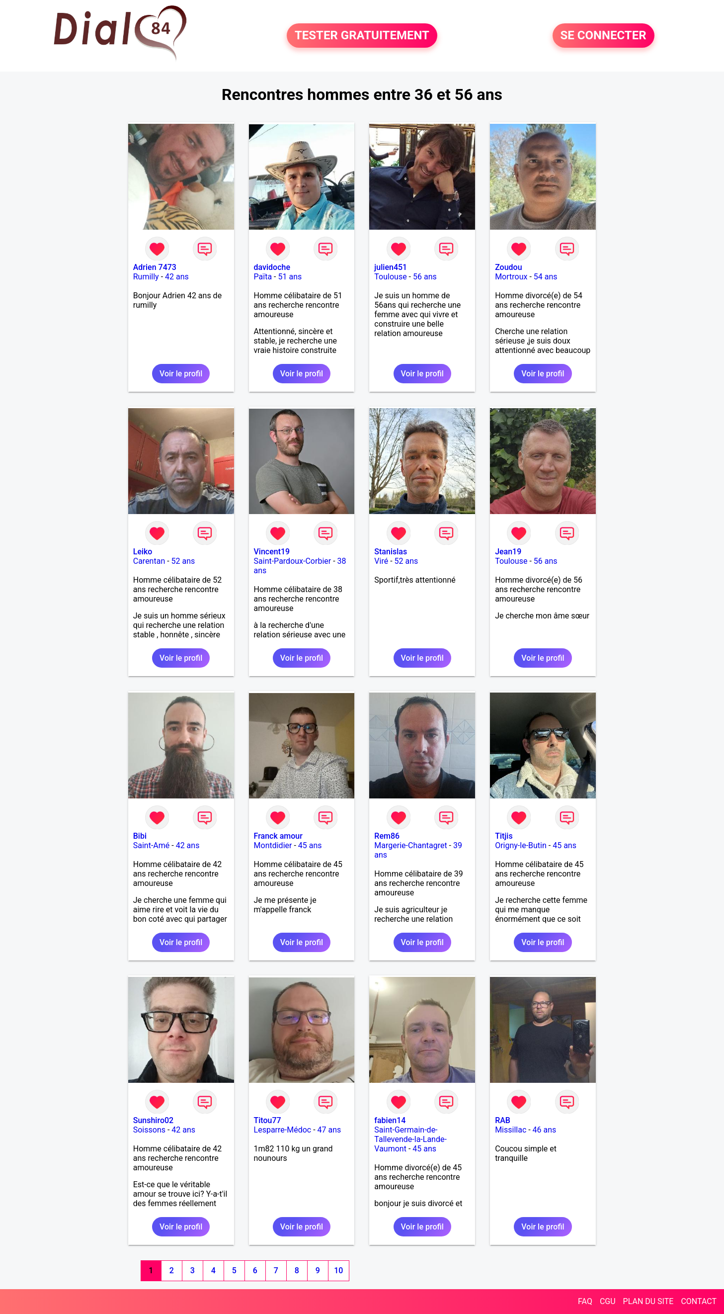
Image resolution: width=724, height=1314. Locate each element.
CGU (608, 1301)
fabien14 (389, 1120)
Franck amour (278, 836)
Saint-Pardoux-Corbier (292, 561)
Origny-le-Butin (521, 845)
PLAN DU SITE (648, 1301)
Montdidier (273, 845)
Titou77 (267, 1120)
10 (338, 1270)
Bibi (140, 836)
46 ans (545, 1130)
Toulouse (390, 276)
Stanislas (390, 551)
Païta (263, 276)
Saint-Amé (151, 845)
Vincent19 (272, 551)
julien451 (390, 267)
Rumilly (146, 276)
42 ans (177, 276)
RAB (502, 1120)
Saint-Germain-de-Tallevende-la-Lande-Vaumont (410, 1139)
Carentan (149, 561)
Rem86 (387, 836)
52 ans (183, 561)
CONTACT (699, 1301)
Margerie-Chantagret (410, 845)
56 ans (425, 276)
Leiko (143, 551)
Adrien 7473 (154, 267)
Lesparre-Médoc (283, 1130)
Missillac (510, 1130)
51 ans (290, 276)
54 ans (546, 276)
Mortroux (511, 276)
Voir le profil (181, 373)
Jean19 (508, 551)
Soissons (149, 1130)
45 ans (310, 845)
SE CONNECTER (603, 36)
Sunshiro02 (153, 1120)
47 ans (329, 1130)
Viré (381, 561)
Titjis (503, 836)
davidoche (272, 267)
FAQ (585, 1301)
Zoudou (508, 267)
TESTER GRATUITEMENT (362, 36)
